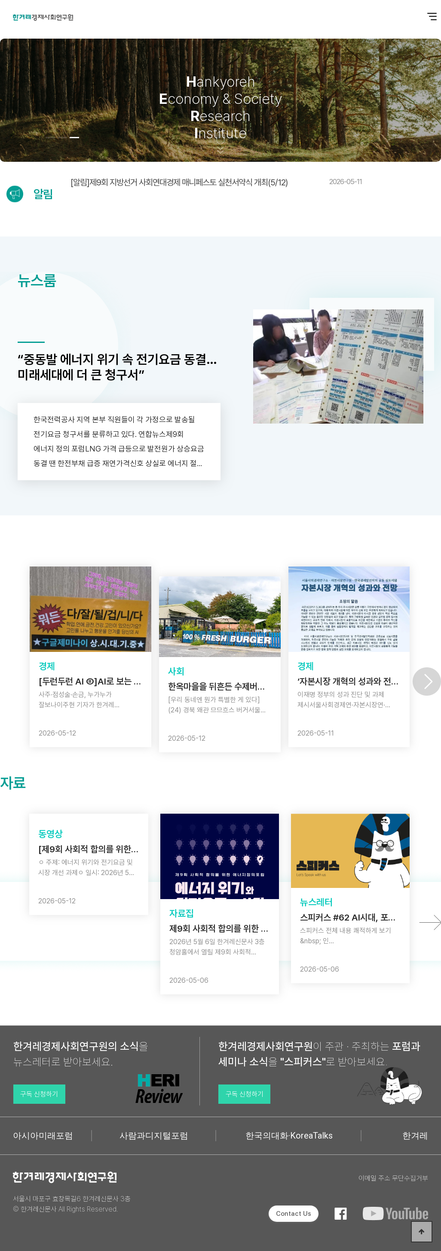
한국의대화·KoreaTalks (289, 1135)
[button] (50, 137)
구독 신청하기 (39, 1094)
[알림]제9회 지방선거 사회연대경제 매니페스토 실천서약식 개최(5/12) (216, 182)
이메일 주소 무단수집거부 (393, 1178)
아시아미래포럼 (43, 1135)
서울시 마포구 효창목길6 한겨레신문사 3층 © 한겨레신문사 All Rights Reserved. (72, 1204)
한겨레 (415, 1135)
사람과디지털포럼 (153, 1135)
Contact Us (293, 1214)
